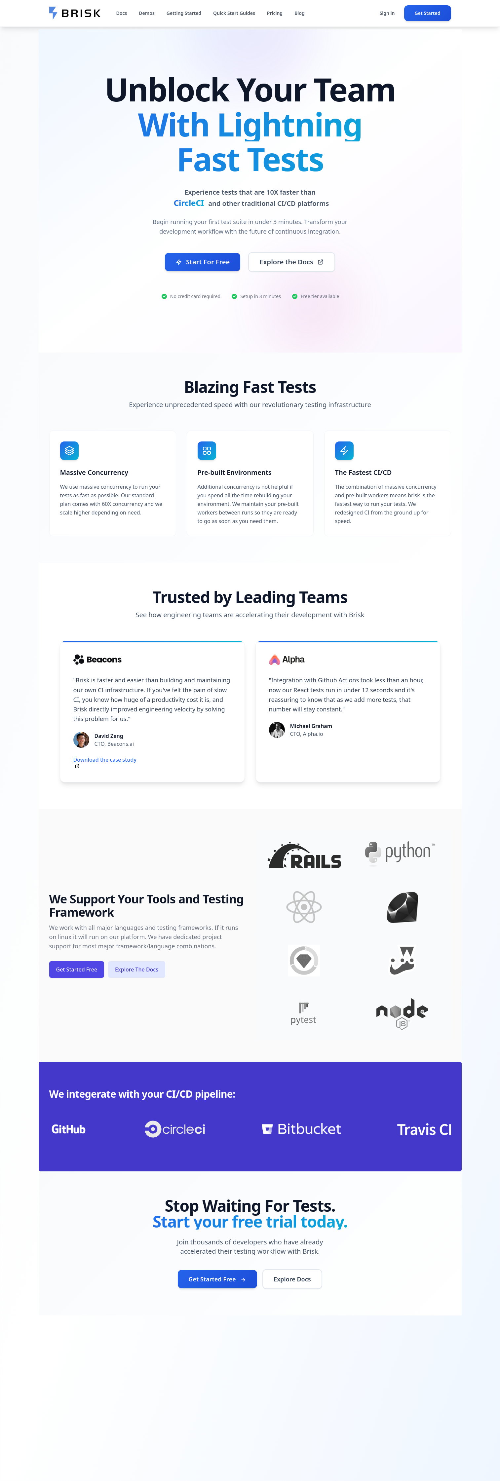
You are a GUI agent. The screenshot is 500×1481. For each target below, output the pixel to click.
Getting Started (184, 13)
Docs (121, 13)
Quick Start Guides (234, 13)
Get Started (428, 13)
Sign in (387, 13)
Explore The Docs (136, 969)
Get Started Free (76, 969)
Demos (146, 13)
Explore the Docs (291, 261)
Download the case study (104, 759)
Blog (299, 13)
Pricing (275, 13)
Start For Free (202, 261)
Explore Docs (292, 1279)
